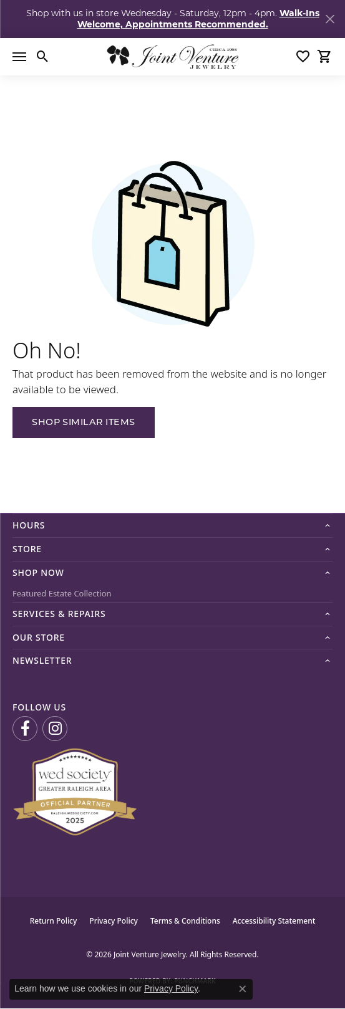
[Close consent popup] (242, 989)
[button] (43, 56)
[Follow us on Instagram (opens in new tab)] (54, 728)
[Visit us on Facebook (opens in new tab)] (24, 728)
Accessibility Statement (274, 921)
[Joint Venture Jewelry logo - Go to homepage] (172, 56)
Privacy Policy (113, 921)
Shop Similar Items (83, 423)
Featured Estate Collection (62, 593)
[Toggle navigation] (19, 56)
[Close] (330, 19)
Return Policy (53, 921)
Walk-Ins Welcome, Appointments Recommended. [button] (198, 18)
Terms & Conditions (185, 921)
